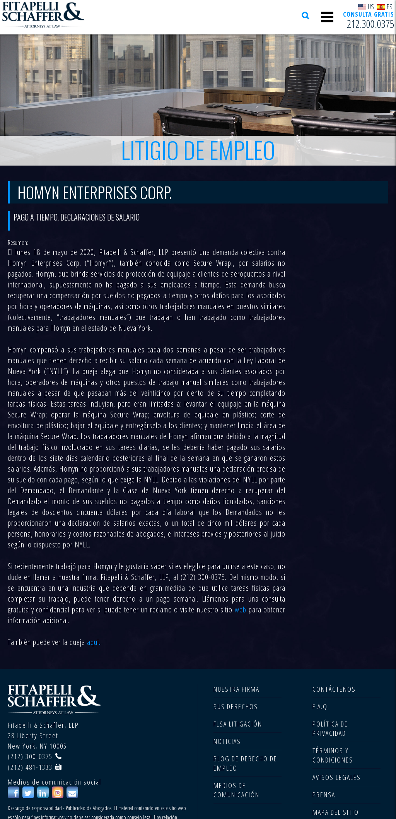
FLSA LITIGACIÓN (237, 723)
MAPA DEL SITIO (335, 812)
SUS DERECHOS (235, 706)
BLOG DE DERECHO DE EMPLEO (245, 763)
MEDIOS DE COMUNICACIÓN (236, 790)
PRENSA (323, 794)
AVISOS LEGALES (336, 777)
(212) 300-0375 (30, 756)
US (366, 6)
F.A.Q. (320, 706)
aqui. (94, 642)
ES (385, 6)
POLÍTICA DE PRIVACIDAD (330, 728)
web (240, 609)
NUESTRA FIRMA (236, 689)
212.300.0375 (370, 23)
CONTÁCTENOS (334, 689)
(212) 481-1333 (30, 767)
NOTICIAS (227, 741)
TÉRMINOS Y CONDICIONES (332, 755)
